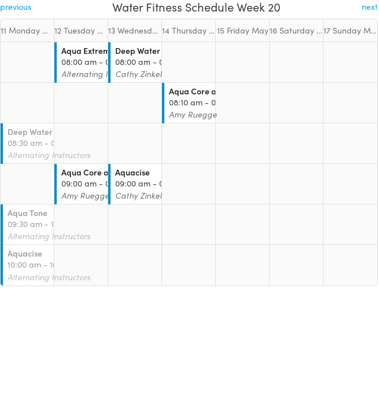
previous (15, 6)
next (370, 6)
